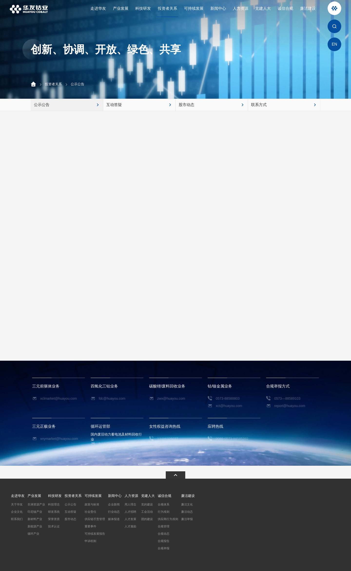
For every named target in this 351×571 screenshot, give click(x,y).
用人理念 (130, 504)
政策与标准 (92, 504)
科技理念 (54, 504)
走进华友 (98, 8)
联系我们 (17, 519)
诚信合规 (285, 8)
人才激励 (130, 526)
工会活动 (147, 511)
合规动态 (163, 533)
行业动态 (114, 511)
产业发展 (120, 8)
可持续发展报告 (95, 533)
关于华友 (17, 504)
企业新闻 (114, 504)
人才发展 (130, 519)
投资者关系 (167, 8)
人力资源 (240, 8)
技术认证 (54, 526)
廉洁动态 (187, 511)
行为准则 (163, 511)
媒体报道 (114, 519)
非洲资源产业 (36, 504)
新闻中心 (218, 8)
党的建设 (147, 504)
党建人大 (263, 8)
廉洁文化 (187, 504)
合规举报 (163, 548)
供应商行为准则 (168, 519)
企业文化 (17, 511)
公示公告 (77, 84)
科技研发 (143, 8)
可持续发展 (194, 8)
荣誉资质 (54, 519)
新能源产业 (35, 526)
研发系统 (54, 511)
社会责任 (90, 511)
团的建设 (147, 519)
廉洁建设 (308, 8)
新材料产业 (35, 519)
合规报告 (163, 541)
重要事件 (90, 526)
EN (334, 44)
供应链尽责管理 (95, 519)
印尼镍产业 (35, 511)
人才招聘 (130, 511)
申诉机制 (90, 541)
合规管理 (163, 526)
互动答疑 (70, 511)
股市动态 (70, 519)
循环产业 (33, 533)
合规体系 (163, 504)
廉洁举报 (187, 519)
